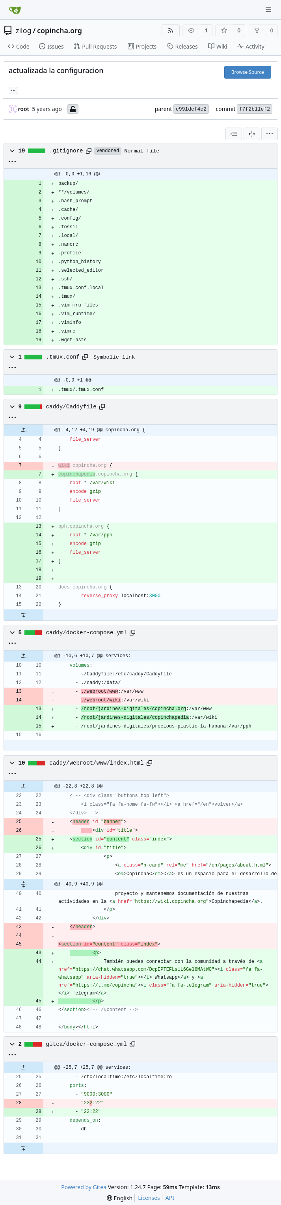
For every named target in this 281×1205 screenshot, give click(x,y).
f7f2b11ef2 (254, 109)
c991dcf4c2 (191, 109)
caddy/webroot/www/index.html (96, 763)
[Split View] (252, 134)
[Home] (15, 10)
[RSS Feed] (171, 30)
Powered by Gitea (83, 1187)
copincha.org (59, 30)
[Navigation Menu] (269, 9)
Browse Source (247, 72)
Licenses (149, 1197)
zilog (24, 30)
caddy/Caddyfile (71, 407)
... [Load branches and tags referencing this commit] (13, 89)
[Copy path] (88, 150)
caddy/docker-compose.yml (86, 633)
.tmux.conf (63, 357)
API (170, 1197)
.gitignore (66, 151)
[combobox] (233, 134)
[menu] (269, 134)
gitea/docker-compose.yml (86, 1044)
